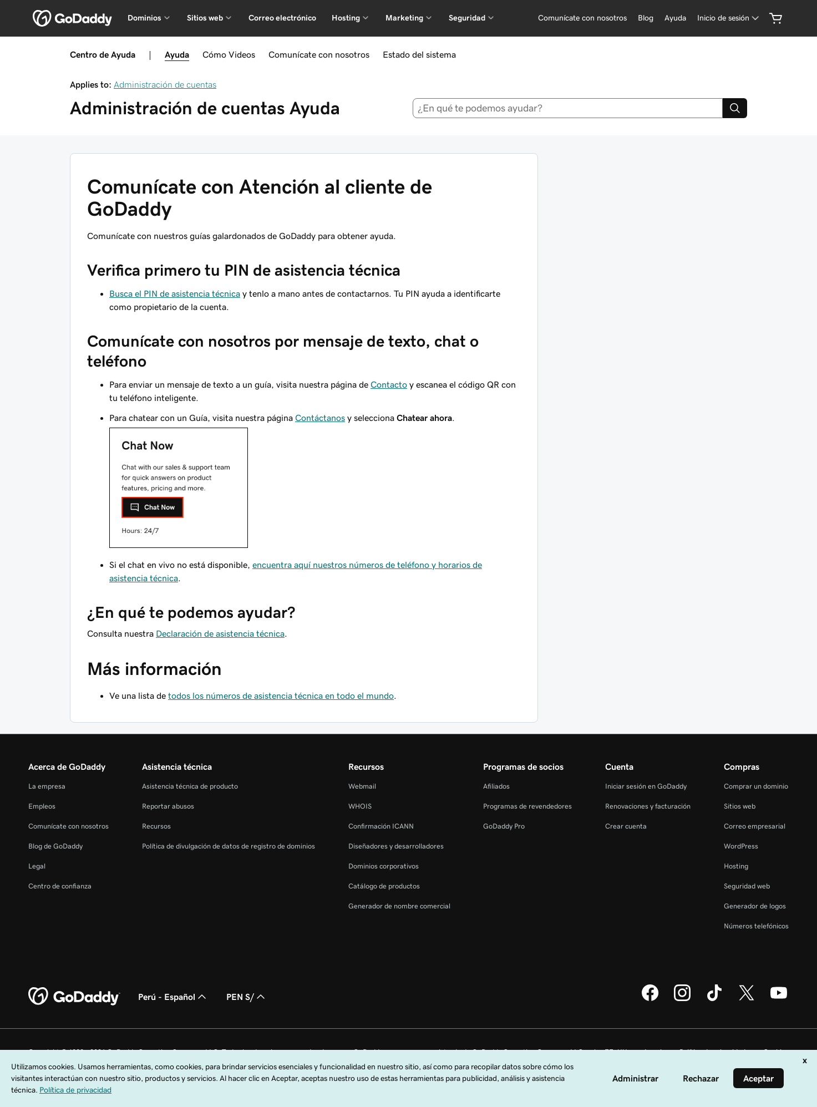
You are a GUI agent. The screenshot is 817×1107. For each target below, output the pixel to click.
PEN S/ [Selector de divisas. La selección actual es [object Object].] (246, 996)
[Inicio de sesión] (729, 18)
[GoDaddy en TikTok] (714, 999)
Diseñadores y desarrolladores (396, 846)
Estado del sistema (419, 54)
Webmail (362, 786)
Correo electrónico (282, 18)
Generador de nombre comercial (399, 906)
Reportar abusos (168, 806)
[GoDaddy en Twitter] (747, 999)
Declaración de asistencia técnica (220, 633)
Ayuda (177, 54)
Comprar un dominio (756, 786)
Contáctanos (320, 417)
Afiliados (496, 786)
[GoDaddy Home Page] (74, 996)
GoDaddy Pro (504, 826)
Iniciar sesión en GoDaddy (646, 786)
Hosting (736, 866)
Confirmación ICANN (381, 826)
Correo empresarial (754, 826)
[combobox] (568, 108)
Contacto (389, 384)
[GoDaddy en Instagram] (682, 999)
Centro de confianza (60, 886)
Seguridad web (747, 886)
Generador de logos (755, 906)
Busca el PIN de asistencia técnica (174, 293)
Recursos (156, 826)
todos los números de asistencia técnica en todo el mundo (281, 695)
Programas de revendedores (527, 806)
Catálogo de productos (384, 886)
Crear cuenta (626, 826)
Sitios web (739, 806)
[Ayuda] (675, 18)
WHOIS (360, 806)
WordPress (741, 846)
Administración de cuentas (165, 84)
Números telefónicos (756, 926)
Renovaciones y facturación (648, 806)
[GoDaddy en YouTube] (779, 999)
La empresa (46, 786)
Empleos (41, 806)
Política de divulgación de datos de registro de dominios (228, 846)
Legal (36, 866)
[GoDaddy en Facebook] (650, 999)
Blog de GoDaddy (55, 846)
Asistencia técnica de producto (190, 786)
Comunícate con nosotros (318, 54)
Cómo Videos (228, 54)
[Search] (735, 108)
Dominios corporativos (383, 866)
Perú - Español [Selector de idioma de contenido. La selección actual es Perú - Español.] (173, 996)
